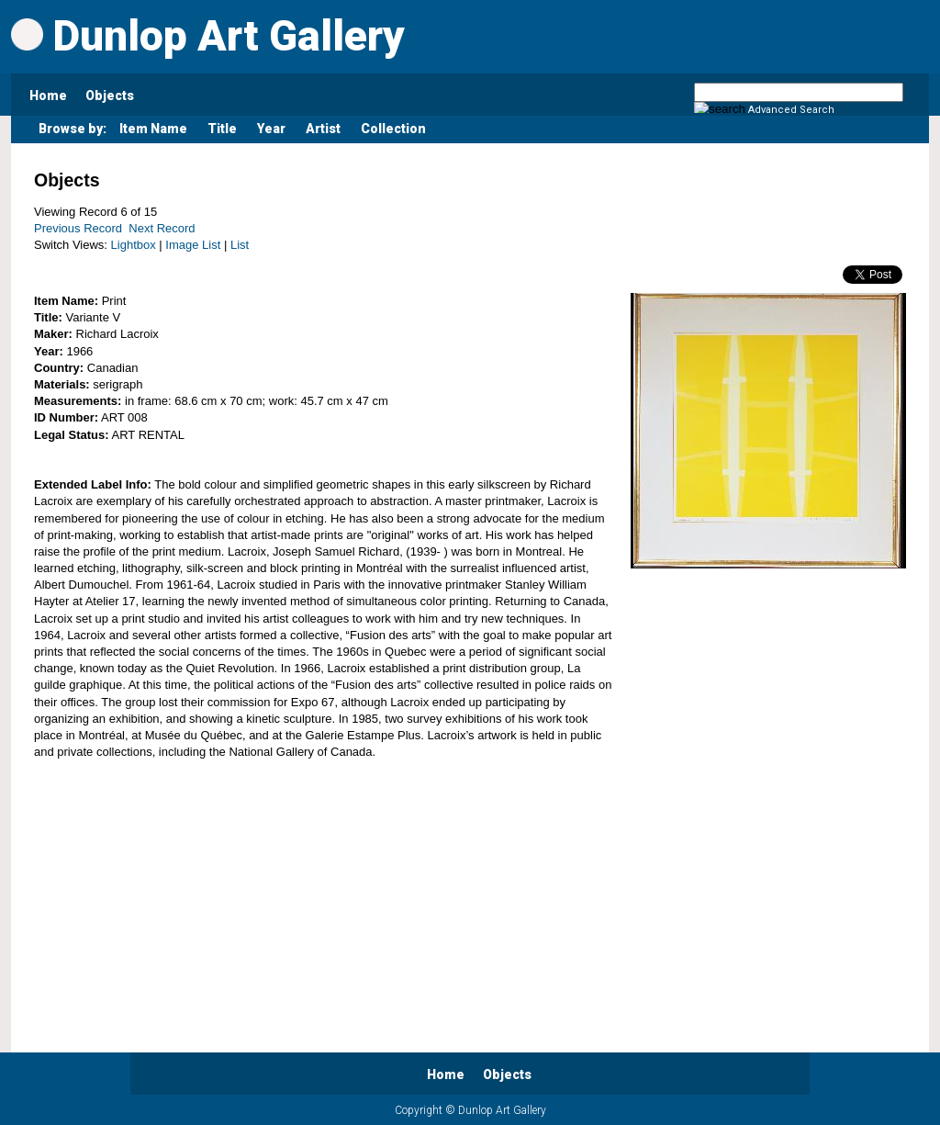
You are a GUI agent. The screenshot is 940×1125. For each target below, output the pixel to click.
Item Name (153, 128)
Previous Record (78, 228)
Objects (109, 95)
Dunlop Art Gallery (208, 36)
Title (222, 128)
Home (48, 95)
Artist (323, 128)
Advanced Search (791, 110)
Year (271, 128)
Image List (192, 245)
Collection (393, 128)
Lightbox (133, 245)
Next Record (162, 228)
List (239, 245)
